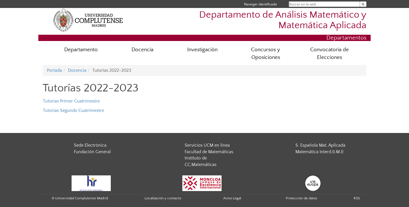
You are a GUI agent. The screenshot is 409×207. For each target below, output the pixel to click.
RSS (357, 198)
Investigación (202, 50)
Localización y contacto (163, 198)
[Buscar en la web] (363, 4)
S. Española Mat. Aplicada (320, 145)
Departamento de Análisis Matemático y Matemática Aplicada (282, 20)
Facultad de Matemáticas (209, 151)
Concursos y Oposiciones (265, 53)
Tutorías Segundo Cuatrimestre (73, 110)
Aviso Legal (232, 198)
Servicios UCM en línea (207, 145)
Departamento (81, 50)
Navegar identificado (260, 4)
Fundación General (92, 151)
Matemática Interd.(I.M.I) (319, 151)
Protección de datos (301, 198)
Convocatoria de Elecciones (329, 53)
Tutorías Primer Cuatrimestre (71, 101)
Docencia (142, 50)
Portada (54, 70)
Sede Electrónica (90, 145)
